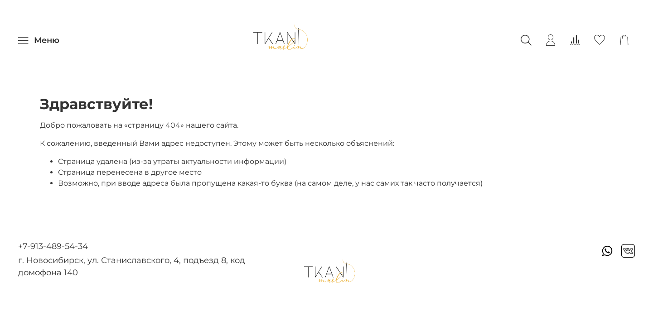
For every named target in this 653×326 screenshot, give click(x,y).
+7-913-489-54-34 (53, 246)
